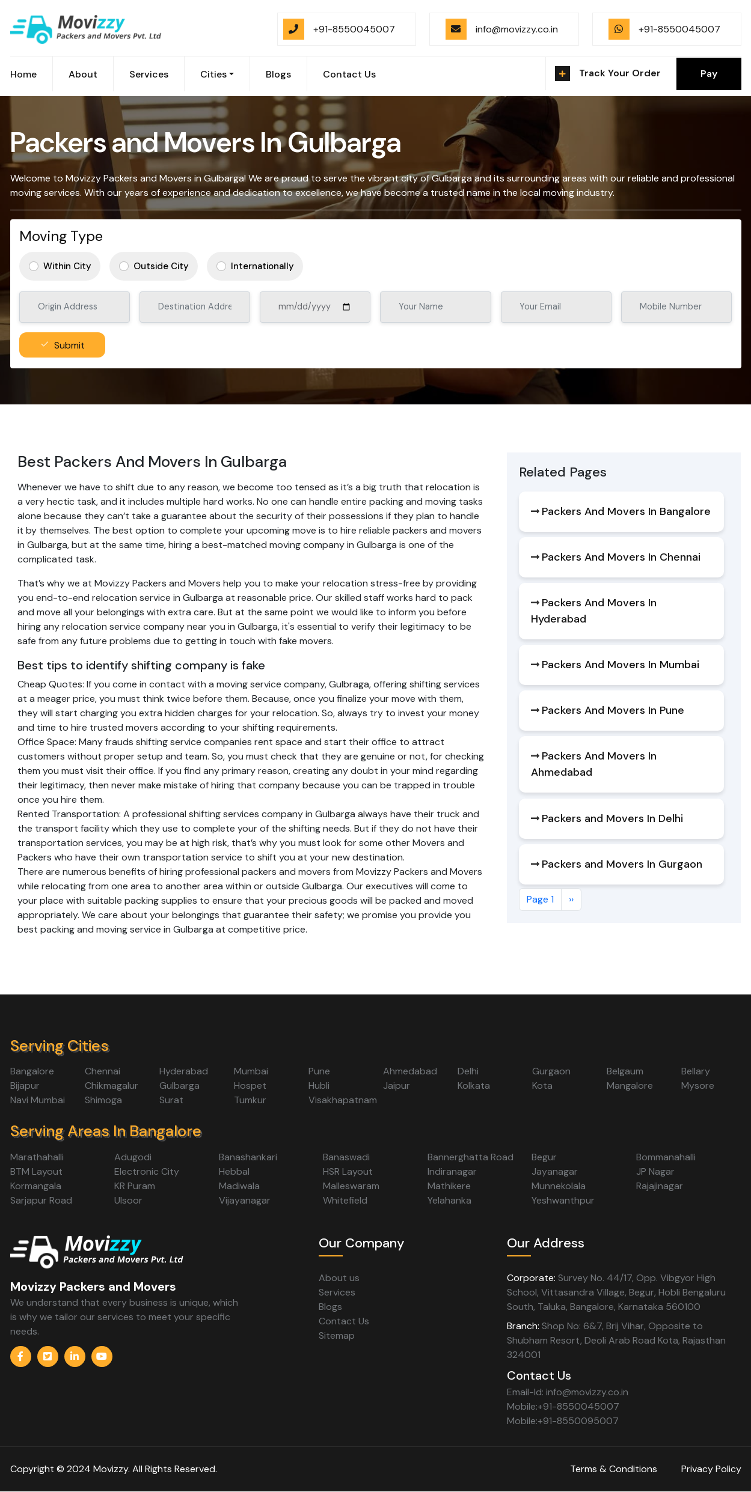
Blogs (278, 74)
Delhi (468, 1071)
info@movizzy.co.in (517, 29)
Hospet (250, 1085)
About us (339, 1277)
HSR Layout (348, 1171)
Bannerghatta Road (470, 1157)
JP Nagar (655, 1171)
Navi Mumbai (37, 1100)
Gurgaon (551, 1071)
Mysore (697, 1085)
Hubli (319, 1085)
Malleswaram (351, 1186)
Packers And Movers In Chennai (621, 557)
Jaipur (396, 1085)
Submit (69, 345)
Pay (708, 73)
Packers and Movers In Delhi (612, 818)
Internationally (262, 266)
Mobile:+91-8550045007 (563, 1406)
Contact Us (349, 74)
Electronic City (146, 1171)
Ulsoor (128, 1200)
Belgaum (625, 1071)
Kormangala (35, 1186)
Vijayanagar (245, 1200)
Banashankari (248, 1157)
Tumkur (250, 1100)
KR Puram (134, 1186)
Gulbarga (179, 1085)
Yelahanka (449, 1200)
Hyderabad (183, 1071)
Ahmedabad (410, 1071)
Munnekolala (559, 1186)
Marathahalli (37, 1157)
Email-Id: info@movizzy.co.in (567, 1392)
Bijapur (25, 1085)
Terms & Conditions (613, 1469)
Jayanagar (555, 1171)
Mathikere (449, 1186)
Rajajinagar (659, 1186)
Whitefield (345, 1200)
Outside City (161, 266)
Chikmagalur (111, 1085)
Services (148, 74)
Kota (542, 1085)
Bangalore (32, 1071)
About (83, 74)
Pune (319, 1071)
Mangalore (630, 1085)
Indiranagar (452, 1171)
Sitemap (337, 1335)
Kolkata (474, 1085)
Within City (67, 266)
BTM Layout (36, 1171)
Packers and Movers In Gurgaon (622, 864)
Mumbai (251, 1071)
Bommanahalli (666, 1157)
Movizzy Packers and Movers (93, 1286)
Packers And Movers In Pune (613, 710)
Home (23, 74)
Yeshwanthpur (563, 1200)
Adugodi (133, 1157)
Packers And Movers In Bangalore (626, 511)
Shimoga (103, 1100)
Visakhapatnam (342, 1100)
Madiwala (239, 1186)
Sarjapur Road (41, 1200)
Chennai (102, 1071)
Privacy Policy (711, 1469)
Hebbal (234, 1171)
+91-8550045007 (354, 29)
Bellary (695, 1071)
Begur (544, 1157)
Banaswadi (346, 1157)
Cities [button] (213, 74)
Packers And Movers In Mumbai (620, 664)
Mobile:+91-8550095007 (563, 1420)
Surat (171, 1100)
